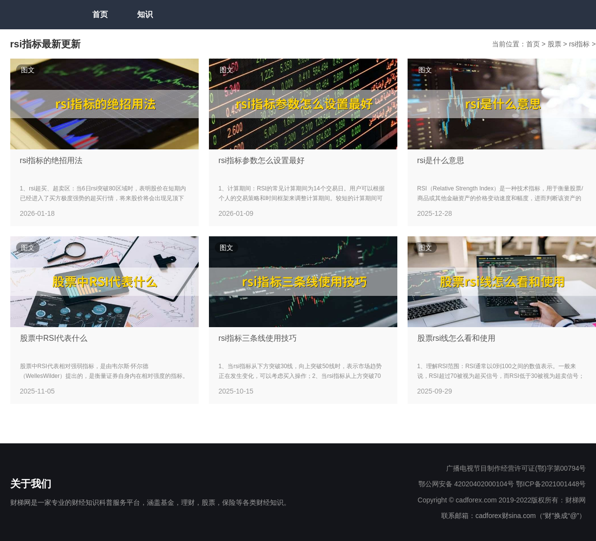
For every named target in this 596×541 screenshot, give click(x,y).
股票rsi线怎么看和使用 (456, 338)
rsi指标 (580, 44)
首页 (100, 14)
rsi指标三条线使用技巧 (258, 338)
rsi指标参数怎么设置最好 (262, 160)
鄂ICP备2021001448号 (551, 484)
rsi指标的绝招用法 (51, 160)
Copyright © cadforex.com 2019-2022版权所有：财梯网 (502, 500)
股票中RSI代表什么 (54, 338)
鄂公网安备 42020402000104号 (466, 484)
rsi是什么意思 (441, 160)
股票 (555, 44)
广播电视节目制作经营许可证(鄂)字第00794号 (516, 468)
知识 (145, 14)
